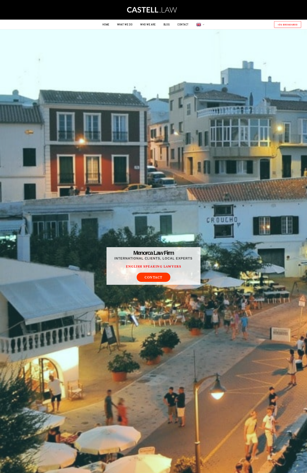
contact (183, 24)
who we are (148, 24)
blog (166, 24)
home (105, 24)
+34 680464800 (288, 24)
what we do (125, 24)
